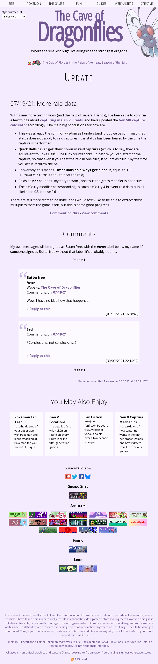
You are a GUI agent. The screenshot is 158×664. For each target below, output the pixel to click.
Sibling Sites (78, 486)
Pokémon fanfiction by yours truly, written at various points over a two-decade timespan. (97, 429)
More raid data (43, 103)
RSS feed (79, 659)
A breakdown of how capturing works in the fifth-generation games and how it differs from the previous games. (132, 434)
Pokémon (34, 4)
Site (11, 4)
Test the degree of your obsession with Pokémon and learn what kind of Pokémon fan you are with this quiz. (26, 432)
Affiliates (78, 505)
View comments (95, 213)
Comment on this (64, 213)
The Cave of (79, 24)
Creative (147, 4)
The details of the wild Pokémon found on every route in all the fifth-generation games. (61, 432)
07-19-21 (60, 292)
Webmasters (124, 4)
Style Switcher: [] (12, 12)
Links (78, 559)
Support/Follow (78, 467)
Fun (79, 4)
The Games (56, 4)
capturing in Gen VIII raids (61, 120)
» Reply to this (38, 308)
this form (88, 635)
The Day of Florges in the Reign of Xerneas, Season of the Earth (79, 62)
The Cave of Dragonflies (61, 287)
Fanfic (78, 540)
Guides (101, 4)
